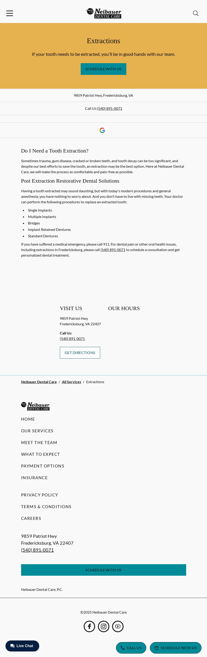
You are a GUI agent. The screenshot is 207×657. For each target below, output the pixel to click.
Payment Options (43, 465)
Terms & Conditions (46, 506)
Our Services (37, 430)
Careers (31, 518)
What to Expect (40, 454)
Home (28, 419)
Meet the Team (39, 442)
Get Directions (80, 352)
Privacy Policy (39, 494)
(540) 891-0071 (109, 108)
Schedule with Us (103, 69)
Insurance (34, 477)
